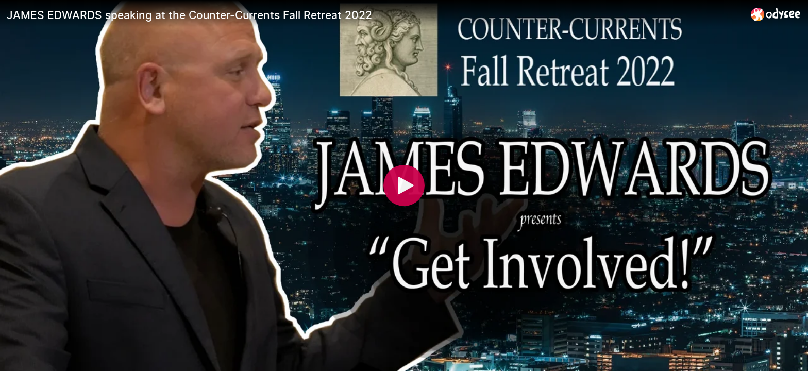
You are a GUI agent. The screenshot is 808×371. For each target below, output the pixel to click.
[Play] (404, 185)
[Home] (776, 14)
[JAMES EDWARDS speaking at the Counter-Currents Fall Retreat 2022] (374, 15)
